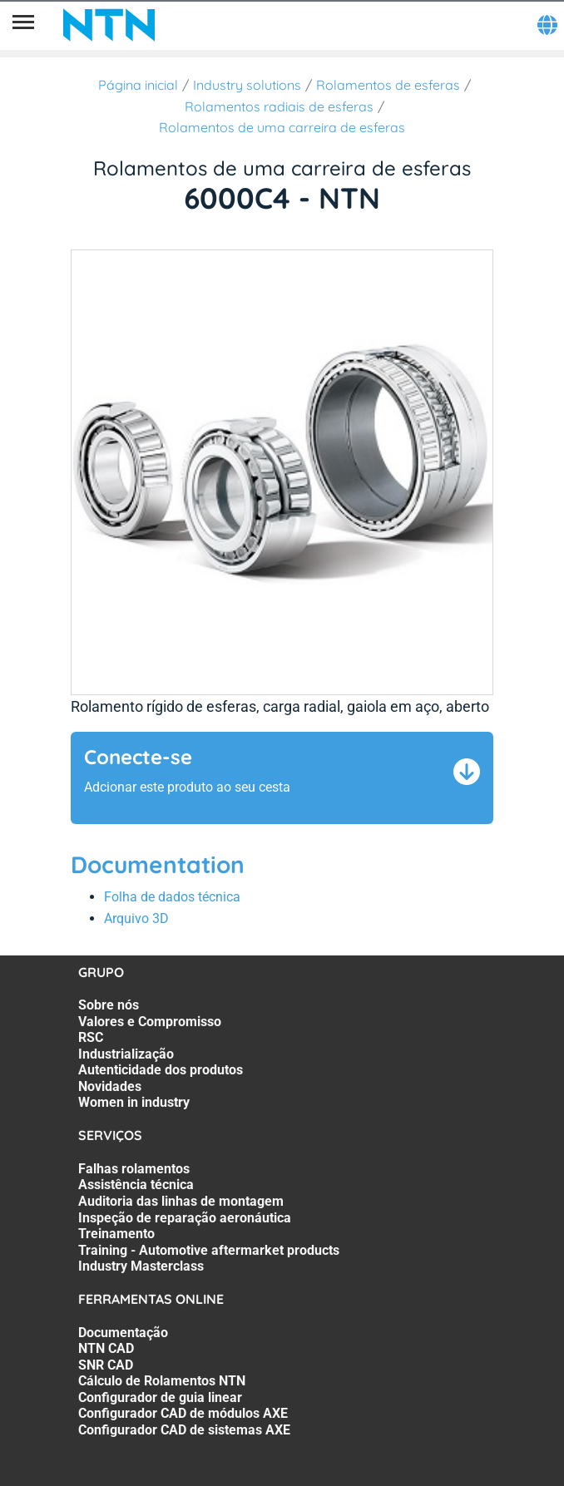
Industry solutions (247, 85)
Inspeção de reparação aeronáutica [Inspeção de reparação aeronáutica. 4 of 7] (184, 1218)
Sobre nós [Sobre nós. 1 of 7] (108, 1005)
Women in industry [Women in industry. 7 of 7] (134, 1102)
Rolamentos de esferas (388, 85)
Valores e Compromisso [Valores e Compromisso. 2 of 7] (149, 1021)
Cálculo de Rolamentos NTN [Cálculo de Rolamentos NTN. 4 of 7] (161, 1381)
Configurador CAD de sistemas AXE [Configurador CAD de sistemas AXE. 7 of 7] (184, 1430)
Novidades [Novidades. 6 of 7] (109, 1086)
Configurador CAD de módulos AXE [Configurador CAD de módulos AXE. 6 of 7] (183, 1413)
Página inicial (138, 85)
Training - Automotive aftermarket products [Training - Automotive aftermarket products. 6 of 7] (208, 1250)
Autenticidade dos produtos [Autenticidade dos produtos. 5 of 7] (160, 1070)
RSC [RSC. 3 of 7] (90, 1037)
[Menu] (23, 25)
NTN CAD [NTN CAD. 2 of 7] (106, 1348)
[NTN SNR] (109, 25)
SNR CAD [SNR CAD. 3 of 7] (105, 1365)
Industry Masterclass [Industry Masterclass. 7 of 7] (141, 1266)
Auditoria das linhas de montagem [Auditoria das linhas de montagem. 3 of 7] (181, 1201)
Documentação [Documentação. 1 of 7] (123, 1332)
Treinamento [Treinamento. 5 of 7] (116, 1234)
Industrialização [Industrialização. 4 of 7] (126, 1054)
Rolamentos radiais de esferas (279, 106)
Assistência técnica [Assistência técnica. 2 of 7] (136, 1184)
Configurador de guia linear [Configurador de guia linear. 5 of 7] (160, 1397)
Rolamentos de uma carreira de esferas (282, 127)
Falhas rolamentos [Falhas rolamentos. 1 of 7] (134, 1169)
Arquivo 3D (136, 918)
